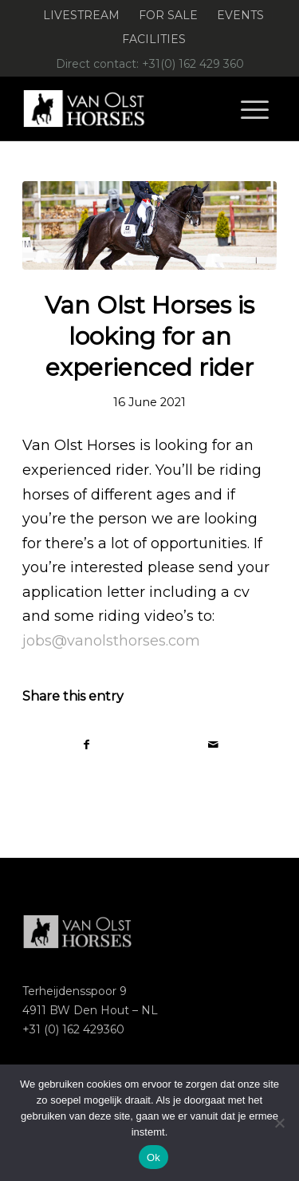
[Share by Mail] (213, 745)
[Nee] (279, 1123)
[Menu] (255, 108)
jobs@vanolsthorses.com (111, 641)
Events (240, 15)
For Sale (168, 15)
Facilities (154, 39)
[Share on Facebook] (86, 745)
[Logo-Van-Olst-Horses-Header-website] (124, 108)
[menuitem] (81, 15)
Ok (153, 1157)
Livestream (81, 15)
